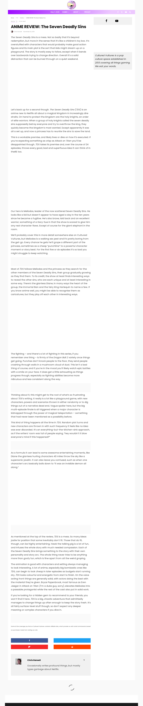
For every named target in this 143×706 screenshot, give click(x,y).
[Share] (20, 644)
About (75, 12)
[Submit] (81, 644)
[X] (122, 12)
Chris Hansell (18, 31)
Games (64, 12)
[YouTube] (126, 12)
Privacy (87, 12)
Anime (13, 21)
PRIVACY (32, 705)
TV (16, 21)
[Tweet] (40, 644)
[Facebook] (118, 12)
